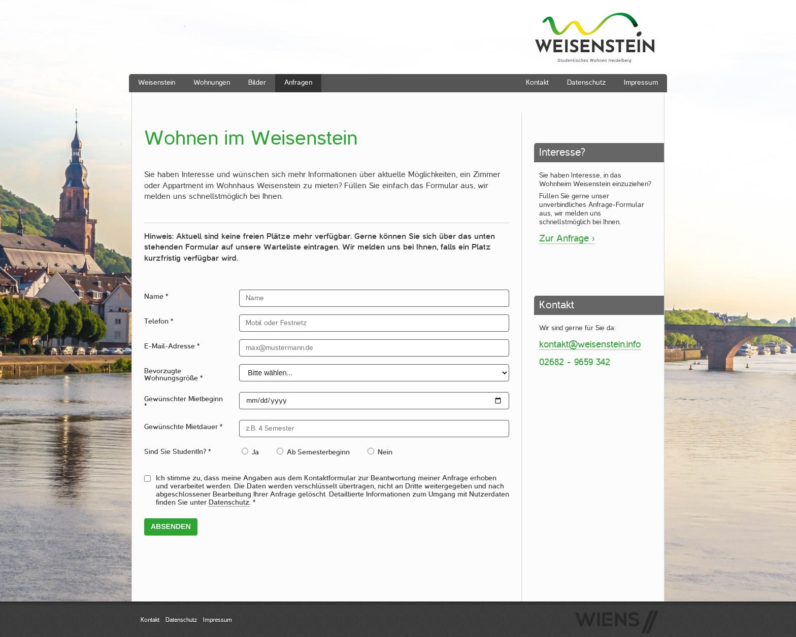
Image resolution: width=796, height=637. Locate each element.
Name (156, 296)
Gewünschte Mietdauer (183, 427)
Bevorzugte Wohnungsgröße (173, 374)
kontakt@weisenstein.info (590, 344)
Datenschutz (229, 502)
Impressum (217, 619)
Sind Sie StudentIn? (177, 451)
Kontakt (150, 619)
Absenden (171, 526)
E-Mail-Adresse (172, 346)
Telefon (158, 321)
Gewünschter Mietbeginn (183, 402)
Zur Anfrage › (566, 238)
